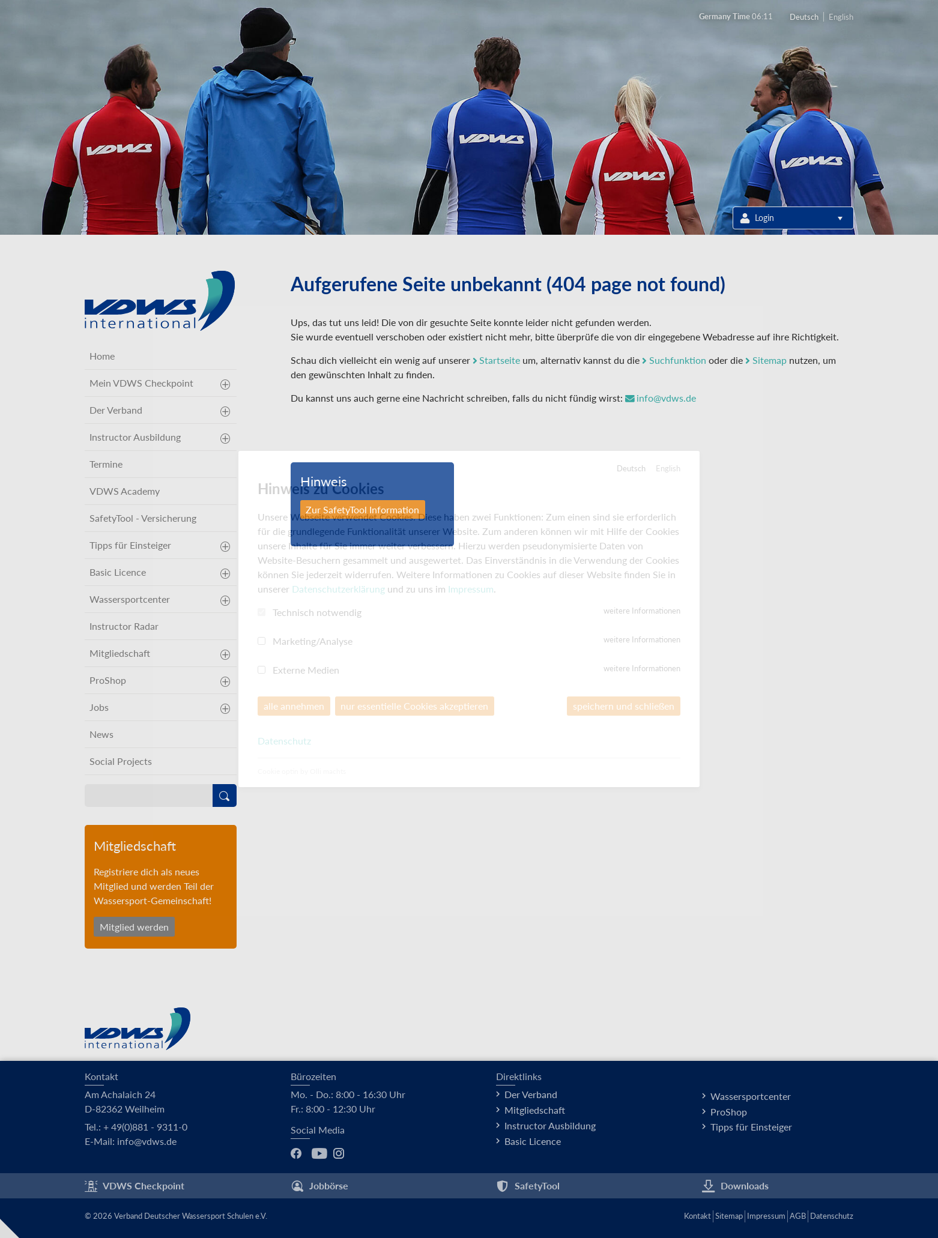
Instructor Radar (124, 626)
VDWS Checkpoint (134, 1186)
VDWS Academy (124, 491)
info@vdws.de (661, 397)
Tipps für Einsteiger (130, 545)
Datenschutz (831, 1216)
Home (102, 355)
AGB (798, 1216)
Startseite (497, 360)
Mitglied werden (134, 926)
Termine (106, 464)
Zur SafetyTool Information (363, 509)
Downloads (735, 1186)
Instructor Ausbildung (135, 436)
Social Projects (120, 761)
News (101, 734)
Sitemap (766, 360)
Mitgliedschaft (119, 653)
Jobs (99, 707)
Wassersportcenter (129, 599)
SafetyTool (528, 1186)
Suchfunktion (675, 360)
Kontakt (697, 1216)
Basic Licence (117, 572)
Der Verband (115, 409)
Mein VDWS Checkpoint (141, 382)
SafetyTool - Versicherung (142, 518)
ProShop (107, 680)
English (841, 17)
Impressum (766, 1216)
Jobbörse (319, 1186)
